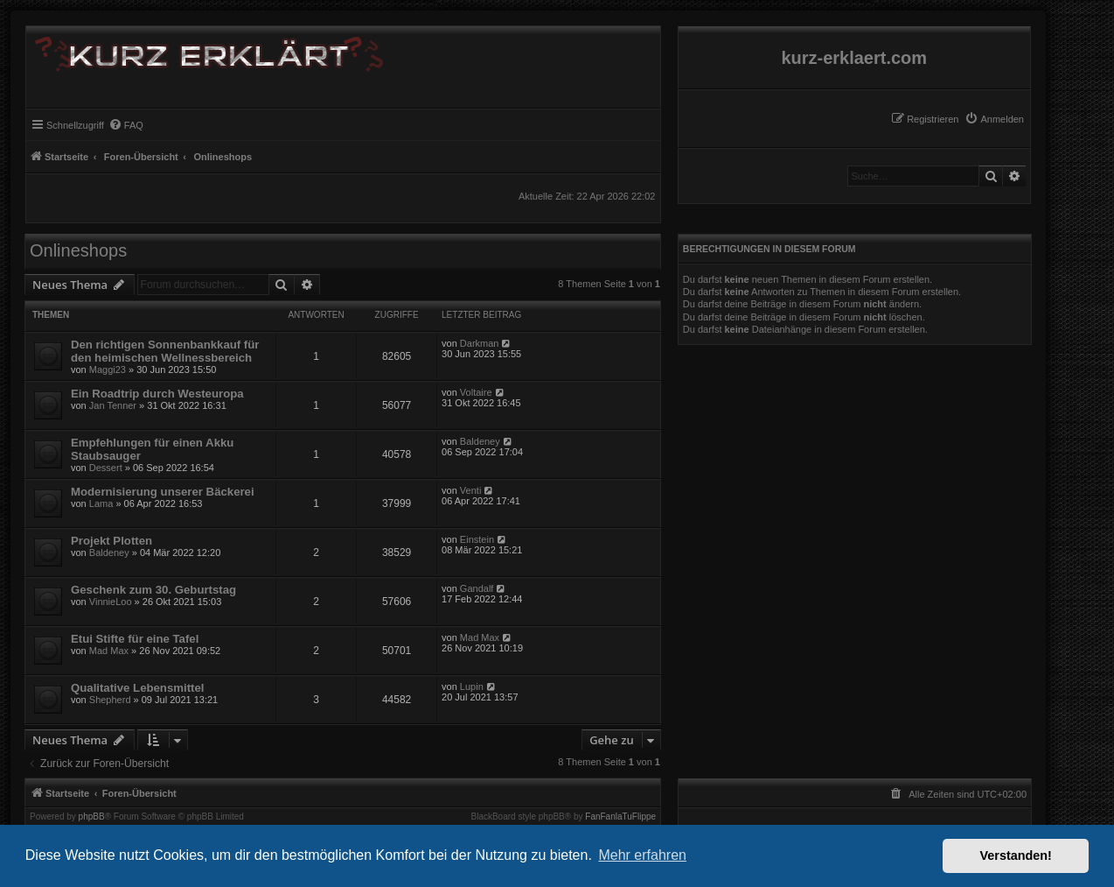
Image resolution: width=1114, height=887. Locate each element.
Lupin (472, 686)
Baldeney (480, 441)
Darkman (479, 343)
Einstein (477, 539)
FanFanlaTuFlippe (620, 817)
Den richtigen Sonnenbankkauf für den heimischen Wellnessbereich (165, 351)
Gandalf (477, 588)
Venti (470, 490)
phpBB (92, 817)
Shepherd (110, 699)
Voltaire (476, 392)
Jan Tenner (112, 405)
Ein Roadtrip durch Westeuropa (157, 393)
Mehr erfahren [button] (642, 855)
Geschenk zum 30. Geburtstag (153, 589)
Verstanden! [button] (1016, 855)
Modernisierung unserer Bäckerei (162, 491)
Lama (101, 503)
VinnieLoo (110, 601)
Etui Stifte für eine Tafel (134, 638)
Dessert (105, 467)
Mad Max (109, 650)
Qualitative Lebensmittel (137, 687)
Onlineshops (78, 250)
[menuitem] (994, 119)
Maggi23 (107, 369)
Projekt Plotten (111, 540)
